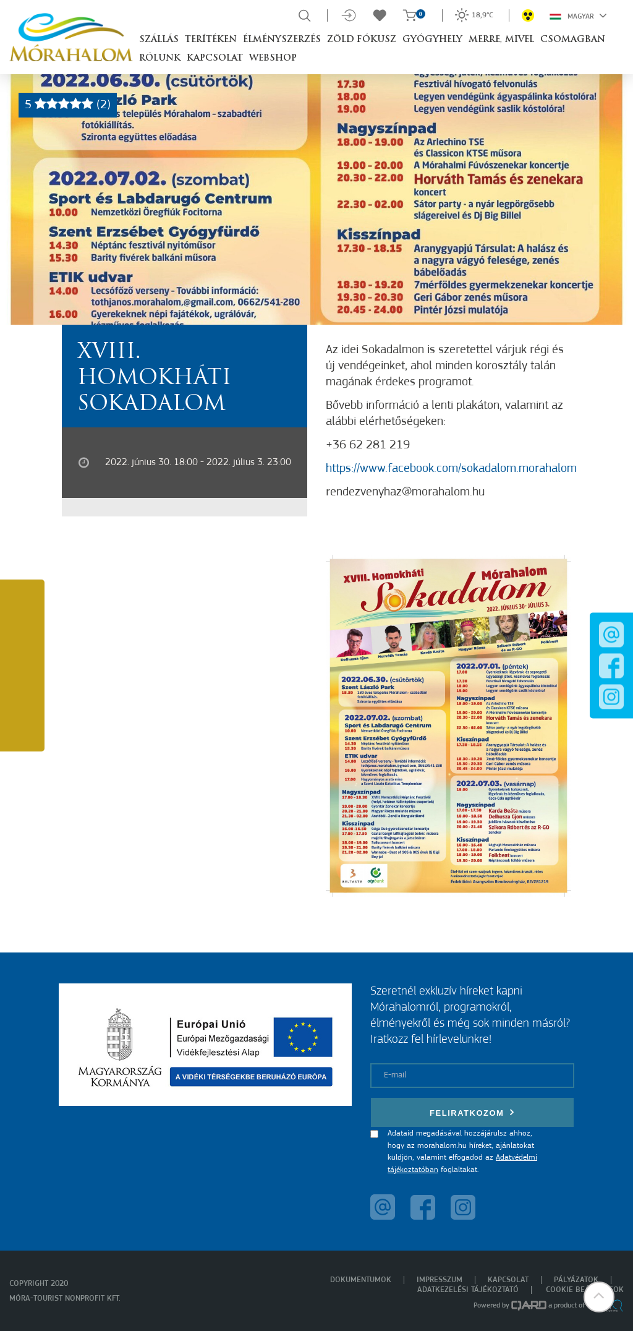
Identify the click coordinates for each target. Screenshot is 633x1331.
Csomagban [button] (572, 40)
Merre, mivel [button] (501, 40)
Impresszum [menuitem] (439, 1280)
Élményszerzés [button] (282, 40)
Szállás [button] (159, 40)
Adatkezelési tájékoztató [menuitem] (468, 1290)
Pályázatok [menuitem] (576, 1280)
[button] (599, 1297)
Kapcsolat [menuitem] (508, 1280)
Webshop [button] (273, 58)
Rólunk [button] (160, 58)
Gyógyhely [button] (432, 40)
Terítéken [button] (211, 40)
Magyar (578, 15)
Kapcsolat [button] (215, 58)
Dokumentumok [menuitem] (360, 1280)
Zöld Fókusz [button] (361, 40)
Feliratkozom (472, 1112)
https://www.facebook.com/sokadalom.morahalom (451, 469)
